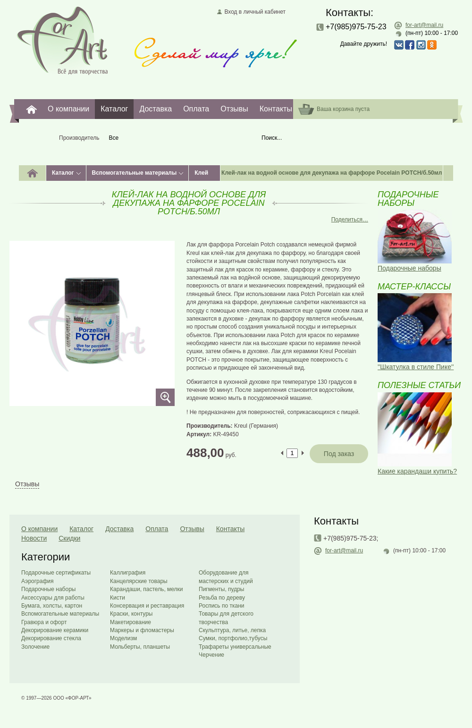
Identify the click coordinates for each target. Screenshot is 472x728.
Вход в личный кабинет (255, 11)
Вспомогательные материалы (134, 172)
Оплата (196, 109)
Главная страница (63, 40)
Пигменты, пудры (221, 589)
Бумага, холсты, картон (51, 605)
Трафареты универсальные (235, 646)
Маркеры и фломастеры (142, 630)
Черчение (211, 655)
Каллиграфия (127, 572)
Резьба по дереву (222, 597)
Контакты (276, 109)
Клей (201, 172)
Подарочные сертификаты (56, 572)
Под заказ (339, 453)
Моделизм (123, 638)
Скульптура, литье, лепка (232, 630)
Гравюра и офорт (44, 622)
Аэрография (37, 581)
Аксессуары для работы (52, 597)
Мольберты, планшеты (140, 646)
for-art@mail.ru (424, 25)
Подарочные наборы (48, 589)
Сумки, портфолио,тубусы (233, 638)
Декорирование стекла (51, 638)
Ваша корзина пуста (343, 109)
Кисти (117, 597)
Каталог (114, 109)
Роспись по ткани (221, 605)
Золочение (35, 646)
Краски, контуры (131, 613)
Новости (34, 538)
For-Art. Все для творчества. (31, 109)
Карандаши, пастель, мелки (146, 589)
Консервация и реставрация (147, 605)
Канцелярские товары (139, 581)
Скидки (69, 538)
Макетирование (130, 622)
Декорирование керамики (54, 630)
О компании (68, 109)
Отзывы (234, 109)
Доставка (155, 109)
